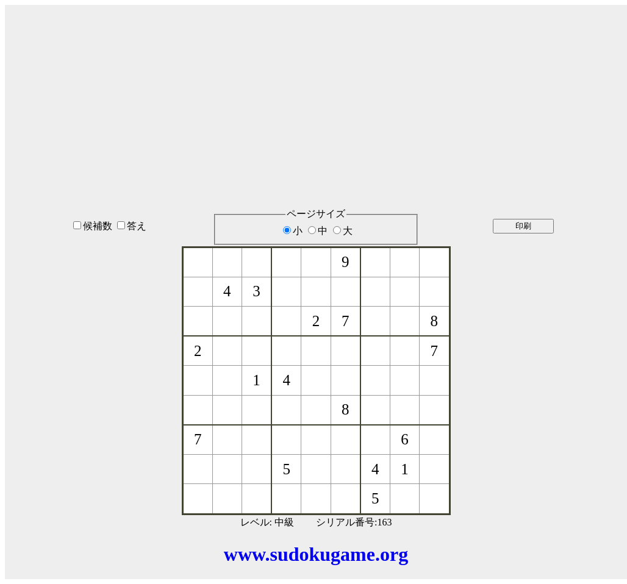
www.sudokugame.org (316, 554)
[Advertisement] (315, 90)
